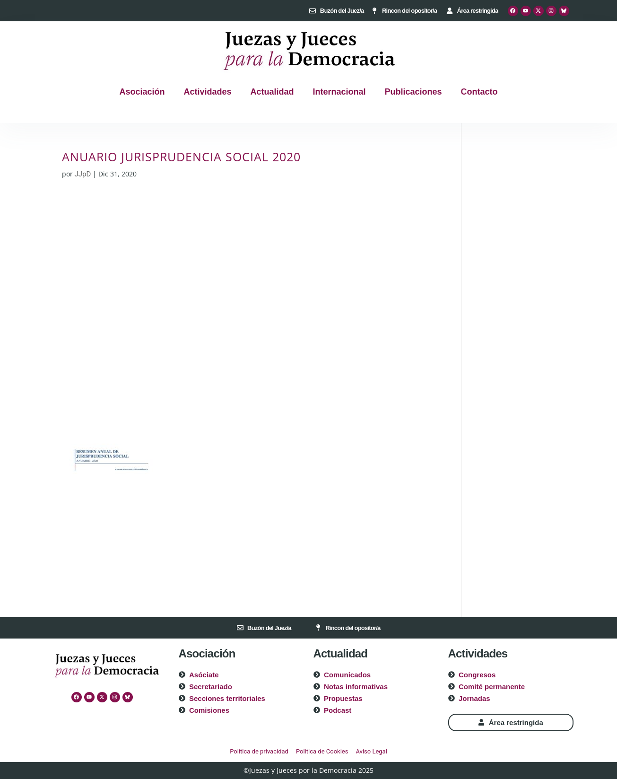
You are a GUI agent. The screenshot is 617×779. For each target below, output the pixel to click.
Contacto (479, 91)
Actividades (207, 91)
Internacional (339, 91)
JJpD (83, 174)
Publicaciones (413, 91)
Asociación (142, 91)
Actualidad (272, 91)
